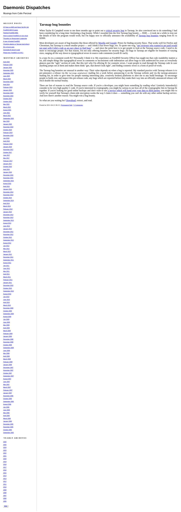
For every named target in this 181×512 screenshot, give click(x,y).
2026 (4, 442)
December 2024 (8, 82)
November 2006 (8, 396)
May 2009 (6, 325)
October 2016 (7, 166)
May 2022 (6, 104)
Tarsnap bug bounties (148, 35)
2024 (4, 447)
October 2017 (7, 152)
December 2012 (8, 232)
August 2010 (7, 294)
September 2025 (8, 73)
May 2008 (6, 353)
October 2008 (7, 345)
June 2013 (6, 226)
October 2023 (7, 98)
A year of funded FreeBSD (11, 41)
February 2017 (7, 161)
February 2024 (7, 87)
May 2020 (6, 121)
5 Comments (78, 105)
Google (113, 43)
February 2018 (7, 144)
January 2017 (7, 164)
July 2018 (6, 138)
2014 (4, 476)
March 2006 (7, 418)
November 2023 (8, 96)
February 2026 (7, 65)
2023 (4, 450)
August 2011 (7, 263)
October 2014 (7, 198)
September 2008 (8, 348)
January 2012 (7, 254)
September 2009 (8, 314)
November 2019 (8, 127)
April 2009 (6, 328)
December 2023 (8, 93)
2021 (4, 456)
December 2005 (8, 424)
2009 (4, 490)
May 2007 (6, 384)
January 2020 (7, 124)
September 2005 (8, 432)
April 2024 (6, 84)
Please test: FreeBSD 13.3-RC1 (13, 52)
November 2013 (8, 217)
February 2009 (7, 333)
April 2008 (6, 356)
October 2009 (7, 311)
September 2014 (8, 200)
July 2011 (6, 265)
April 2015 (6, 186)
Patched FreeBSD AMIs (10, 33)
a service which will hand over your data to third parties (134, 90)
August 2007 (7, 379)
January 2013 (7, 229)
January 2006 (7, 421)
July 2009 (6, 319)
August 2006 (7, 404)
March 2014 (7, 206)
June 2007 (6, 382)
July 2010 (6, 297)
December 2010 (8, 285)
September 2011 (8, 260)
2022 (4, 453)
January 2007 (7, 393)
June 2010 (6, 299)
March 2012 (7, 251)
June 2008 (6, 350)
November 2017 (8, 149)
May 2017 (6, 158)
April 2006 (6, 415)
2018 (4, 464)
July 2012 (6, 246)
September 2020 (8, 118)
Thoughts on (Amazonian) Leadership (15, 38)
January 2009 (7, 336)
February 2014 (7, 209)
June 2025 (6, 76)
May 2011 (6, 271)
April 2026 (6, 62)
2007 (4, 495)
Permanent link (66, 105)
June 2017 (6, 155)
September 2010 (8, 291)
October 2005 (7, 430)
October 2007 (7, 373)
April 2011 (6, 274)
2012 (4, 481)
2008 (4, 493)
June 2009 (6, 322)
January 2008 (7, 365)
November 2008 (8, 342)
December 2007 (8, 367)
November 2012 (8, 234)
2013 (4, 478)
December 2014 (8, 192)
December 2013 (8, 215)
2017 (4, 467)
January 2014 (7, 212)
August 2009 (7, 316)
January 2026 (7, 67)
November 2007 (8, 370)
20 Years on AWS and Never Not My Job (16, 27)
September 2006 (8, 401)
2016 (4, 470)
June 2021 (6, 113)
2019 (4, 461)
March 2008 (7, 359)
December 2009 (8, 308)
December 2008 (8, 339)
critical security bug (115, 30)
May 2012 (6, 248)
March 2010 (7, 305)
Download (71, 100)
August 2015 (7, 183)
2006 (4, 498)
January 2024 (7, 90)
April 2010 (6, 302)
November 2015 (8, 178)
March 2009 (7, 331)
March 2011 (7, 277)
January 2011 (7, 282)
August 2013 (7, 223)
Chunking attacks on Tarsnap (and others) (16, 44)
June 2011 (6, 268)
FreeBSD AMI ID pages (10, 30)
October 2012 (7, 237)
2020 (4, 459)
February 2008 (7, 362)
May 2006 (6, 413)
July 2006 (6, 407)
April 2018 (6, 141)
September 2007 (8, 376)
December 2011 (8, 257)
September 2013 (8, 220)
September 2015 (8, 181)
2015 (4, 473)
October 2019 (7, 130)
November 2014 (8, 195)
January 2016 (7, 172)
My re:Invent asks (8, 47)
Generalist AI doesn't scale (11, 50)
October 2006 (7, 398)
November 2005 (8, 427)
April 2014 (6, 203)
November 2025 (8, 70)
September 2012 (8, 240)
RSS (5, 506)
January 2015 (7, 189)
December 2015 (8, 175)
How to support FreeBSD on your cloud (15, 36)
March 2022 (7, 107)
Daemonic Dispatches (26, 7)
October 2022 (7, 101)
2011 (4, 484)
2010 (4, 487)
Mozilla (101, 43)
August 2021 (7, 110)
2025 (4, 444)
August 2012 (7, 243)
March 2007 (7, 387)
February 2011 (7, 280)
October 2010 (7, 288)
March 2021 (7, 115)
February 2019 (7, 132)
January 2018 (7, 147)
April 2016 (6, 169)
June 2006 (6, 410)
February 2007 (7, 390)
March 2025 (7, 79)
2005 (4, 501)
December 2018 (8, 135)
